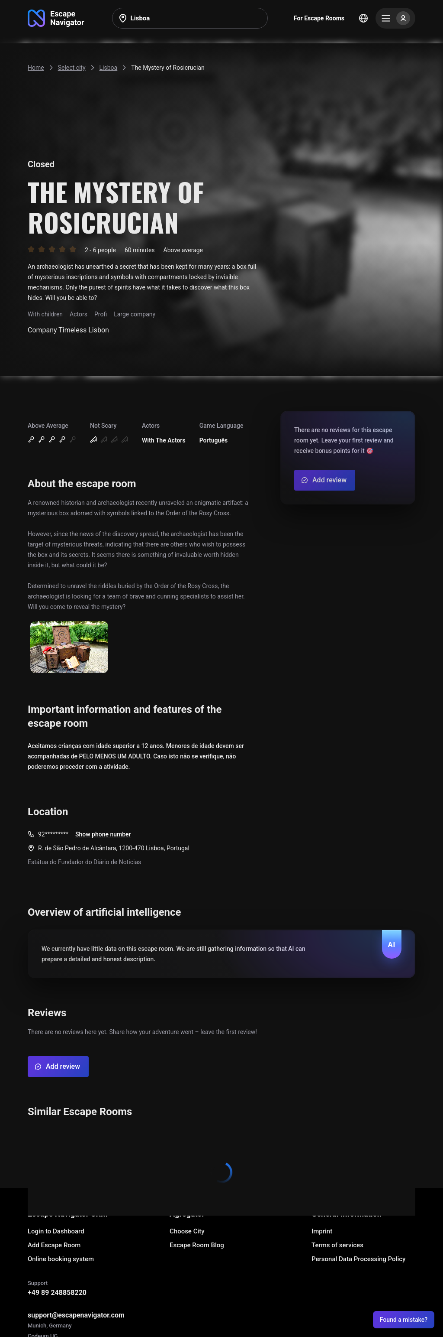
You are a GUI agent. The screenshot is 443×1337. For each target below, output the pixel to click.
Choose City (187, 1231)
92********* (53, 834)
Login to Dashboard (56, 1231)
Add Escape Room (54, 1245)
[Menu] (395, 18)
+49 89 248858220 (57, 1292)
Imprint (321, 1231)
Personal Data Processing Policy (358, 1259)
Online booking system (61, 1259)
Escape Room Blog (197, 1245)
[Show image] (69, 648)
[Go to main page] (56, 18)
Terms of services (337, 1245)
